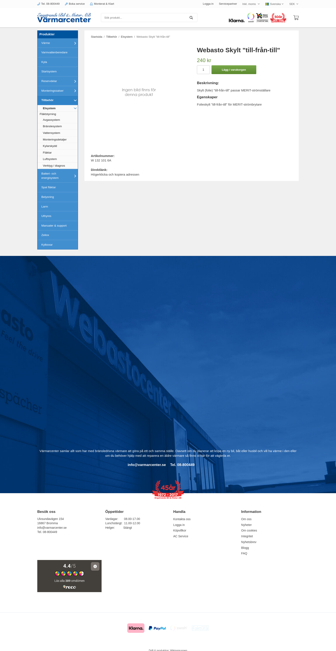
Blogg (245, 547)
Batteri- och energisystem (59, 175)
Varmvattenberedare (54, 52)
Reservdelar (59, 81)
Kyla (44, 62)
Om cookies (249, 530)
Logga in (208, 3)
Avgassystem (51, 119)
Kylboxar (47, 244)
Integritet (247, 536)
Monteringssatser (59, 90)
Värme (59, 43)
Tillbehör (59, 100)
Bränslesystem (52, 126)
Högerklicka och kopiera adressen (115, 174)
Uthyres (46, 216)
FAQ (244, 553)
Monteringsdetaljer (55, 139)
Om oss (246, 519)
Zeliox (45, 235)
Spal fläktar (48, 187)
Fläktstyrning (48, 114)
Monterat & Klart (102, 3)
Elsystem (60, 108)
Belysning (47, 197)
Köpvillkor (179, 530)
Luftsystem (50, 159)
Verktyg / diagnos (54, 165)
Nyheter (246, 525)
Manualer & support (54, 225)
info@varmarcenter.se (52, 527)
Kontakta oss (181, 519)
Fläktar (47, 152)
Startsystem (49, 71)
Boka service (75, 3)
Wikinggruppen (178, 645)
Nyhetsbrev (248, 542)
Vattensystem (51, 132)
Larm (44, 206)
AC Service (180, 536)
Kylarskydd (50, 146)
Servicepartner (228, 3)
